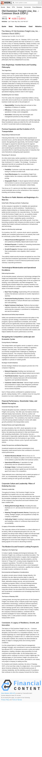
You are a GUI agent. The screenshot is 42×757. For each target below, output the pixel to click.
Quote (4, 26)
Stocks (3, 7)
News (8, 7)
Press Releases (20, 26)
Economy (19, 7)
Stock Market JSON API (8, 693)
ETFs (13, 7)
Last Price (4, 16)
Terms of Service (17, 699)
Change (18, 16)
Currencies (27, 7)
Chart (31, 26)
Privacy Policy (5, 699)
